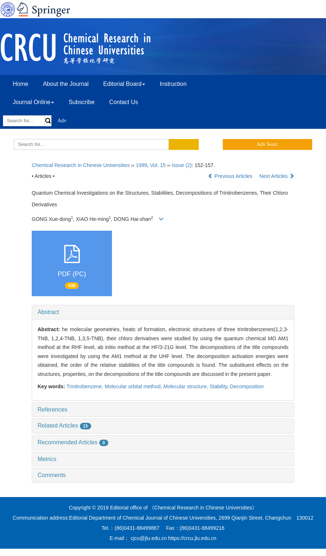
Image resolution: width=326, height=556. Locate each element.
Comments (52, 475)
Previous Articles (230, 176)
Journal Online (33, 102)
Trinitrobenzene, (85, 386)
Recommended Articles (73, 442)
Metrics (47, 459)
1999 (141, 165)
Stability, (220, 386)
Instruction (173, 84)
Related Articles (64, 425)
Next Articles (276, 176)
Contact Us (123, 102)
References (52, 409)
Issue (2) (181, 165)
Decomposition (247, 386)
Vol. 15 (158, 165)
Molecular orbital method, (134, 386)
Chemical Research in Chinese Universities (80, 165)
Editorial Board (124, 84)
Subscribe (81, 102)
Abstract (48, 312)
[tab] (163, 312)
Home (20, 84)
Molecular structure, (186, 386)
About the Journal (66, 84)
